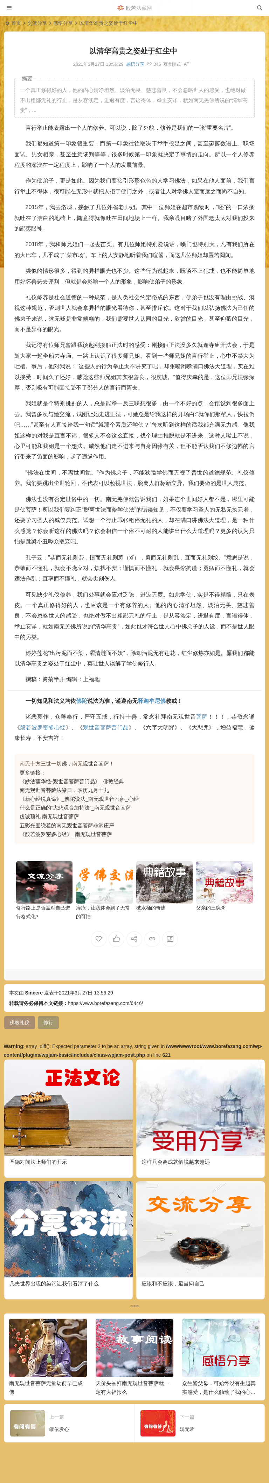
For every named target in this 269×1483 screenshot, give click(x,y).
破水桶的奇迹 (151, 908)
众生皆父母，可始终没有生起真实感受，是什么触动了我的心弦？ (219, 1392)
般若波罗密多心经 (43, 727)
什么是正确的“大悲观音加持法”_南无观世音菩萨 (75, 808)
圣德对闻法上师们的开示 (38, 1162)
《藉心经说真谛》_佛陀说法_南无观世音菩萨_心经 (79, 799)
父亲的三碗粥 (211, 908)
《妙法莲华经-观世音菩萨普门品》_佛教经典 (72, 781)
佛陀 (81, 701)
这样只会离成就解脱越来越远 (176, 1162)
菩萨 (202, 717)
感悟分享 (63, 23)
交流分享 (37, 23)
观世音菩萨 (96, 764)
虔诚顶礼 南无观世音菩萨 (49, 816)
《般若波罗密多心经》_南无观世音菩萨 (66, 834)
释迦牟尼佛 (152, 701)
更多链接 (30, 773)
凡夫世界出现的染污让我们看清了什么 (54, 1283)
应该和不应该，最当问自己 (173, 1283)
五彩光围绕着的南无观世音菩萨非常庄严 (67, 825)
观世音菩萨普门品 (106, 727)
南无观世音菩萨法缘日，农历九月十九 (64, 790)
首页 (16, 23)
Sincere (34, 993)
